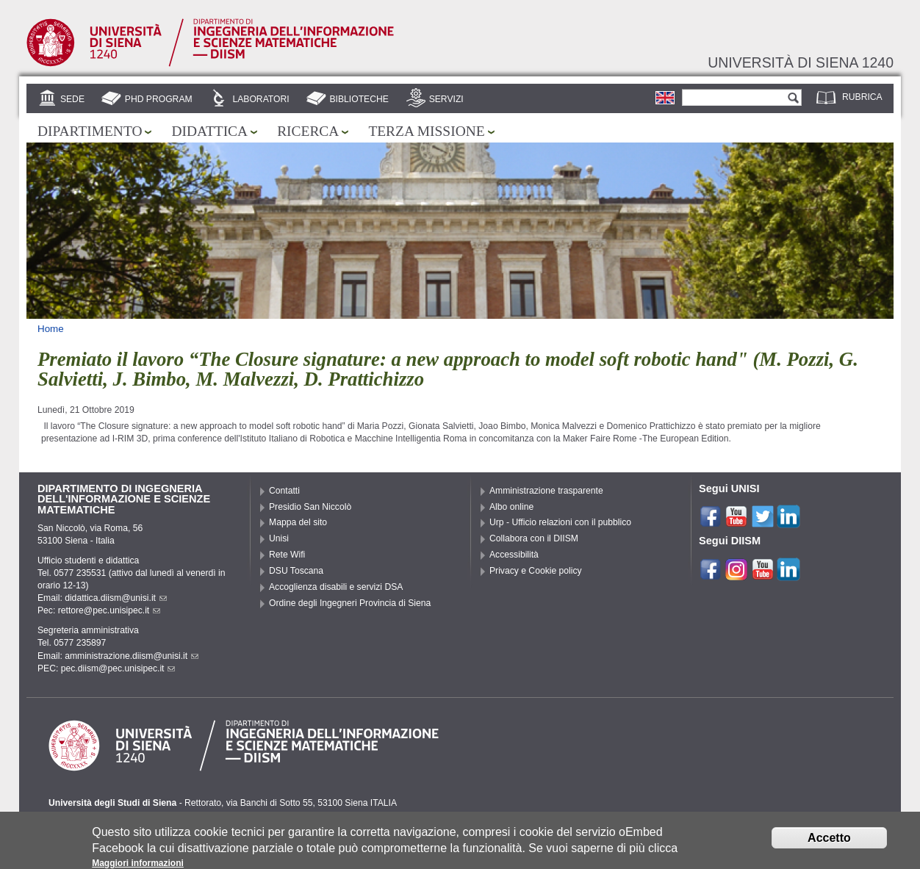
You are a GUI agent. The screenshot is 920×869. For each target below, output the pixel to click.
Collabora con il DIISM (533, 538)
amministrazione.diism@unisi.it (131, 656)
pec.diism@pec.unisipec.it (118, 668)
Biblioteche (358, 99)
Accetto (829, 841)
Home (50, 328)
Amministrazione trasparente (546, 491)
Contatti (284, 491)
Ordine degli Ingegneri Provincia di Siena (350, 603)
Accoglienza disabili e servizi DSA (336, 587)
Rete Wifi (287, 554)
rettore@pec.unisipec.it (109, 610)
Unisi (279, 538)
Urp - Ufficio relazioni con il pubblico (560, 522)
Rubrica (862, 97)
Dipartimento (89, 131)
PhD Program (159, 99)
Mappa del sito (298, 522)
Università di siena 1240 (801, 62)
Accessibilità (514, 554)
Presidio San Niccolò (310, 507)
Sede (72, 99)
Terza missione (426, 131)
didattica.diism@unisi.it (116, 598)
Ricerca (308, 131)
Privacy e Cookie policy (535, 571)
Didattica (209, 131)
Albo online (511, 507)
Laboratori (260, 99)
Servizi (446, 99)
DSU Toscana (296, 571)
